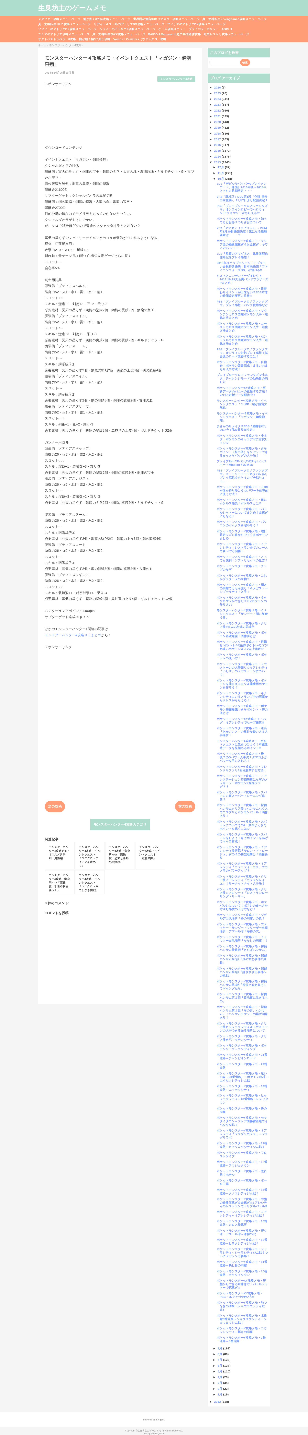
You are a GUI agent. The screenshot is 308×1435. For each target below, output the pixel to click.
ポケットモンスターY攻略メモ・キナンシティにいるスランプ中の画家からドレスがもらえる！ (242, 696)
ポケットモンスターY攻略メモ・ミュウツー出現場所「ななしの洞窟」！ (242, 938)
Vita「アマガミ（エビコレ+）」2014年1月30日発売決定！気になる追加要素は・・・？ (242, 231)
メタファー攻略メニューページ (59, 19)
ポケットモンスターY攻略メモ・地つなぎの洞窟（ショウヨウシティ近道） (242, 1306)
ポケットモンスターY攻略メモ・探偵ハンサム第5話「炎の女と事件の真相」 (242, 959)
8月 (220, 1354)
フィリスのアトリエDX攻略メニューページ (196, 24)
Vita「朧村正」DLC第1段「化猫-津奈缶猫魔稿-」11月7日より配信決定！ (242, 198)
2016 (218, 145)
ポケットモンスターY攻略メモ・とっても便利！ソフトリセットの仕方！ (242, 558)
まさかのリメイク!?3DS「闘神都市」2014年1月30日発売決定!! (242, 428)
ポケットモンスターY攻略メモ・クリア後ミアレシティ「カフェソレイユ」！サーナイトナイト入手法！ (242, 880)
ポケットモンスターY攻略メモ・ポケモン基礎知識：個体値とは (242, 634)
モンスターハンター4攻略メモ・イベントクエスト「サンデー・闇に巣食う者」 (242, 614)
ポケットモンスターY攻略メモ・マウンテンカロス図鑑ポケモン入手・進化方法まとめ (242, 314)
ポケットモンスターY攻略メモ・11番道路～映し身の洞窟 (242, 1263)
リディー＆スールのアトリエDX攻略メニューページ (129, 24)
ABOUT (227, 29)
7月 (220, 1359)
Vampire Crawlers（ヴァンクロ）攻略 (139, 39)
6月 (220, 1365)
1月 (220, 1394)
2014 (218, 156)
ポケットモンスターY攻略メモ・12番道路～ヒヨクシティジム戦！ (242, 1241)
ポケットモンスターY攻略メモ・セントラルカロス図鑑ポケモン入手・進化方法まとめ (242, 340)
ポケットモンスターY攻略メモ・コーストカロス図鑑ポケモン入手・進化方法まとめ (242, 327)
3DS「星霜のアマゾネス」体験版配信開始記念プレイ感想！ (242, 255)
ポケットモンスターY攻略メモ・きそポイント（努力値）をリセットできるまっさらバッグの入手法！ (242, 452)
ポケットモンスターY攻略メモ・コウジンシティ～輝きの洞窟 (242, 1330)
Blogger (160, 1419)
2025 (218, 93)
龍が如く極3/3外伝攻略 (94, 39)
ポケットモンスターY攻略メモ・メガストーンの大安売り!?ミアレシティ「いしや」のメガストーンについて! (242, 669)
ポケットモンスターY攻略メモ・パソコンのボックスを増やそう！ (242, 523)
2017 (218, 139)
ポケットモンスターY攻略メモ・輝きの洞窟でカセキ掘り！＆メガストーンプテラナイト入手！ (242, 588)
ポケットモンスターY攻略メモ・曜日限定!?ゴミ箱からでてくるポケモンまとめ (242, 535)
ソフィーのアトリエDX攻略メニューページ (67, 29)
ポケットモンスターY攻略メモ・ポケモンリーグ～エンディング (242, 1047)
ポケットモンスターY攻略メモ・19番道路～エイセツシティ (242, 1087)
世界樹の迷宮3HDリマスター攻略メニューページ (166, 19)
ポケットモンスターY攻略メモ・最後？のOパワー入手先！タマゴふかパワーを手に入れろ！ (242, 757)
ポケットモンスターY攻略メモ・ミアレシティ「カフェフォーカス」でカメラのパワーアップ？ (242, 867)
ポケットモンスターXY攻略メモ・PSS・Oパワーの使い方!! (240, 1295)
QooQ (161, 1433)
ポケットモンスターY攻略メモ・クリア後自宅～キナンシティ (242, 1037)
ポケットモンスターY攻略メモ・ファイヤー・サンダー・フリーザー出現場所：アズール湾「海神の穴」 (242, 928)
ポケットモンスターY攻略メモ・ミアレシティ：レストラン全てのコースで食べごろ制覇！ (242, 547)
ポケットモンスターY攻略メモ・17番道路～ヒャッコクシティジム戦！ (242, 1145)
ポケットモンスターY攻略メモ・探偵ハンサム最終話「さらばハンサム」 (242, 948)
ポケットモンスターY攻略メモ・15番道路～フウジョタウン (242, 1163)
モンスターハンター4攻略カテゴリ (120, 824)
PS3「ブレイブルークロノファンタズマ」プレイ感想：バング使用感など (242, 303)
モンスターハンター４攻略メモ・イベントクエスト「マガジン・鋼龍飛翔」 (242, 417)
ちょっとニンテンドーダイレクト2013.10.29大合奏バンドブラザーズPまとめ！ (242, 279)
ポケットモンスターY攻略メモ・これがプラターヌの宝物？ (242, 577)
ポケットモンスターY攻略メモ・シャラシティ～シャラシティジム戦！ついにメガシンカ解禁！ (242, 1252)
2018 (218, 133)
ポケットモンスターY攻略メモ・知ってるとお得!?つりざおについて (242, 220)
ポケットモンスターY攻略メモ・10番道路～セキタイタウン (242, 1273)
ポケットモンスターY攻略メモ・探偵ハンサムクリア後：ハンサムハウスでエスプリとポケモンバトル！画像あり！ (242, 810)
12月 (221, 167)
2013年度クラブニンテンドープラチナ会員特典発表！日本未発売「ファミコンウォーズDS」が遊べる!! (242, 266)
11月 (221, 173)
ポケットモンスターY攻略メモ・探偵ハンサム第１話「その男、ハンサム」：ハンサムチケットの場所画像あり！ (242, 1012)
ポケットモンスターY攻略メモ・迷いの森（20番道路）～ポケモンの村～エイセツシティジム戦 (242, 1077)
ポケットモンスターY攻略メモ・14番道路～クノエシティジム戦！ (242, 1191)
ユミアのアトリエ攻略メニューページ (63, 34)
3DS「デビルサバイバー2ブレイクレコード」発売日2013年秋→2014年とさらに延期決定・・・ (242, 187)
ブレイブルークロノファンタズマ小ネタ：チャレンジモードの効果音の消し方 (242, 378)
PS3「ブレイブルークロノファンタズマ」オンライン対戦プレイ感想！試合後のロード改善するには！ (242, 353)
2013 (218, 162)
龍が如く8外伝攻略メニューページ (106, 19)
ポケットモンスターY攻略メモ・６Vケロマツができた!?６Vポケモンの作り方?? (242, 601)
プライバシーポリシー (204, 29)
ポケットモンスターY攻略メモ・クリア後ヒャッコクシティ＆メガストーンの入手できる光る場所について (242, 1027)
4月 (220, 1377)
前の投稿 (185, 806)
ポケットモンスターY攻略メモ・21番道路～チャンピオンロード (242, 1056)
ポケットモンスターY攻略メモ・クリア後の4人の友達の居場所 (242, 625)
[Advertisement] (120, 113)
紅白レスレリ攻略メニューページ (226, 34)
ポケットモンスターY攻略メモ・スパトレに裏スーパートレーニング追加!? (242, 796)
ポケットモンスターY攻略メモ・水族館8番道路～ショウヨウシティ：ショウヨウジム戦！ (242, 1319)
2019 (218, 127)
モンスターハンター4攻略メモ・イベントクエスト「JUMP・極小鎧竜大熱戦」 (242, 404)
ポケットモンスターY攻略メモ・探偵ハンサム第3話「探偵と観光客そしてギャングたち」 (242, 985)
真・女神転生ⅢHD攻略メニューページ (64, 24)
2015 (218, 150)
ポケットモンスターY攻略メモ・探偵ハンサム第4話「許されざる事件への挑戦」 (242, 972)
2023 (218, 104)
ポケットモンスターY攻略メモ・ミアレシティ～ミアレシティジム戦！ (242, 1213)
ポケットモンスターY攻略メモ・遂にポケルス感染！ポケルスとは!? (242, 501)
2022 (218, 110)
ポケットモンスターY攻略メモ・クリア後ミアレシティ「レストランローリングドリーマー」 (242, 893)
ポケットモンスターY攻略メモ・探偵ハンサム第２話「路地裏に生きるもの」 (242, 997)
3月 (220, 1382)
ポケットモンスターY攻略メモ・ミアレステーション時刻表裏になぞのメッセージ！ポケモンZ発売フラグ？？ (242, 781)
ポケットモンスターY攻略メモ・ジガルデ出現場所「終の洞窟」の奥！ (242, 916)
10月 (221, 178)
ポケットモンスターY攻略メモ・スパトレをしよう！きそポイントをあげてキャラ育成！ (242, 838)
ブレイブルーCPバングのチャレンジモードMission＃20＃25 (241, 463)
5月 (220, 1371)
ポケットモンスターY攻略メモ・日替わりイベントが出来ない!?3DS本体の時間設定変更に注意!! (242, 292)
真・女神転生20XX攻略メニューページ (118, 34)
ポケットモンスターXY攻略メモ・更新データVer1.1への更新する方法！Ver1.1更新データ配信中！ (242, 391)
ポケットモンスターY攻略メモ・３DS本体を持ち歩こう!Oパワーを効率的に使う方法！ (242, 490)
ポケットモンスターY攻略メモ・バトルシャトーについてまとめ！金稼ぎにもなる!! (242, 512)
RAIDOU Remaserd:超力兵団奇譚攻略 (174, 34)
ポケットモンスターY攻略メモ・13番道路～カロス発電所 (242, 1222)
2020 (218, 122)
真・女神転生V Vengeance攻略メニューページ (234, 19)
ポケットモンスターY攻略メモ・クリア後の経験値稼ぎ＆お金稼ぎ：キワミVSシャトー (242, 244)
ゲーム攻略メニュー (171, 29)
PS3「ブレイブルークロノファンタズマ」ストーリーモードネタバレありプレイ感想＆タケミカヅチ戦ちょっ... (242, 476)
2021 (218, 116)
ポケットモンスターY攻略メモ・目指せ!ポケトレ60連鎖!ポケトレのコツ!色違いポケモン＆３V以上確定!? (242, 645)
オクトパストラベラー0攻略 (57, 39)
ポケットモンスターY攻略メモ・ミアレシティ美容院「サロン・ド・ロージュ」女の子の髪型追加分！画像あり (242, 852)
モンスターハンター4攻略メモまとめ (73, 635)
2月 (220, 1388)
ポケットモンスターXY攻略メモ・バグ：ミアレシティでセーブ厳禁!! (241, 720)
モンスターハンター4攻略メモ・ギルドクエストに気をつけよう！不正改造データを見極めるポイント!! (242, 744)
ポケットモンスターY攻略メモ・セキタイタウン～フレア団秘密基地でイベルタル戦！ (242, 1121)
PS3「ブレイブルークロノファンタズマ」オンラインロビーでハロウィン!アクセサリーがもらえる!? (242, 209)
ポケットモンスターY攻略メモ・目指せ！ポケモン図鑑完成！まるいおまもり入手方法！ (242, 365)
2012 (218, 1401)
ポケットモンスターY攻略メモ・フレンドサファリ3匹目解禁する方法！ (242, 768)
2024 (218, 99)
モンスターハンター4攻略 (176, 79)
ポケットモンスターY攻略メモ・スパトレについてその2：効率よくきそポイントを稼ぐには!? (242, 825)
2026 (218, 87)
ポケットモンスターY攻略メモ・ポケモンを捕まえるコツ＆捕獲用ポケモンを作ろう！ (242, 684)
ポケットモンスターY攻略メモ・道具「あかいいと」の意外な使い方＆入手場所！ (242, 731)
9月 (220, 1348)
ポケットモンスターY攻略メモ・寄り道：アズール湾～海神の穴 (242, 1232)
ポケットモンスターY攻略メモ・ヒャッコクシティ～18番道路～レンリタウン (242, 1099)
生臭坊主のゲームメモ (72, 8)
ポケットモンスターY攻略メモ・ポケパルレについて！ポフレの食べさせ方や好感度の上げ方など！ (242, 905)
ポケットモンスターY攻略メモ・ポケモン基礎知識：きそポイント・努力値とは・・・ (242, 709)
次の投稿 (55, 806)
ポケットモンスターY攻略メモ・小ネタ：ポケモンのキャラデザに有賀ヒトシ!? (242, 439)
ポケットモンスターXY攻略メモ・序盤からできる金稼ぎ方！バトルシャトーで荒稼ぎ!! (242, 1284)
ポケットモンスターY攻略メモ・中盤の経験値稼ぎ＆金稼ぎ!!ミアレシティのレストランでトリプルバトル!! (242, 1202)
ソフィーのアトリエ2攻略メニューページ (128, 29)
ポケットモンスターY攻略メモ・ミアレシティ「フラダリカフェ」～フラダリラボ (242, 1134)
